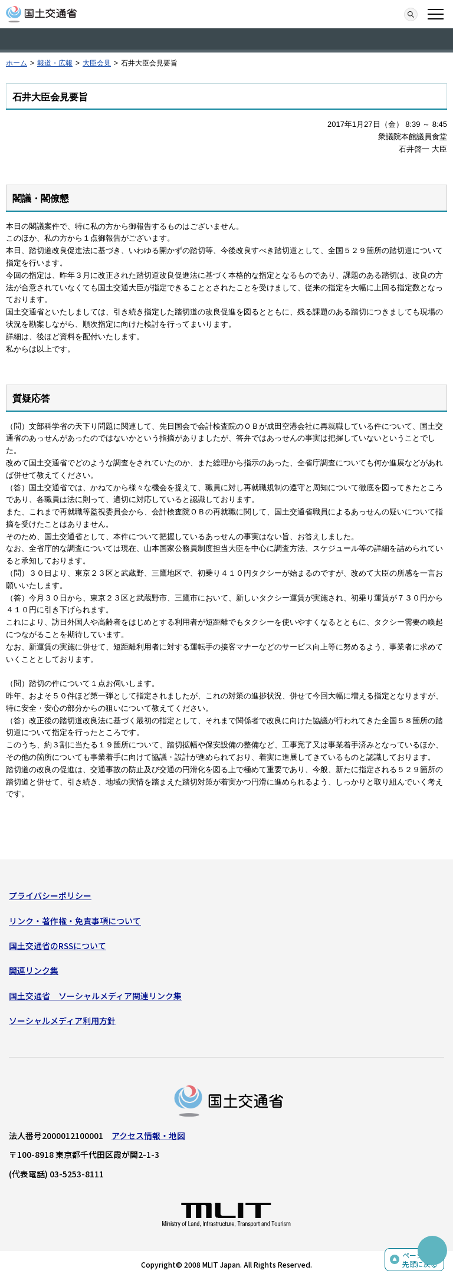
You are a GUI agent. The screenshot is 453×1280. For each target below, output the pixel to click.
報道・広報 (55, 63)
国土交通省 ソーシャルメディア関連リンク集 (95, 996)
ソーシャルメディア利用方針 (62, 1020)
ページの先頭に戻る (420, 1259)
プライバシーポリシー (50, 895)
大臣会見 (97, 63)
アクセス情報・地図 (148, 1135)
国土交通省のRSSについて (57, 945)
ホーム (16, 63)
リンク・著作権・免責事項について (75, 921)
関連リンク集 (33, 970)
